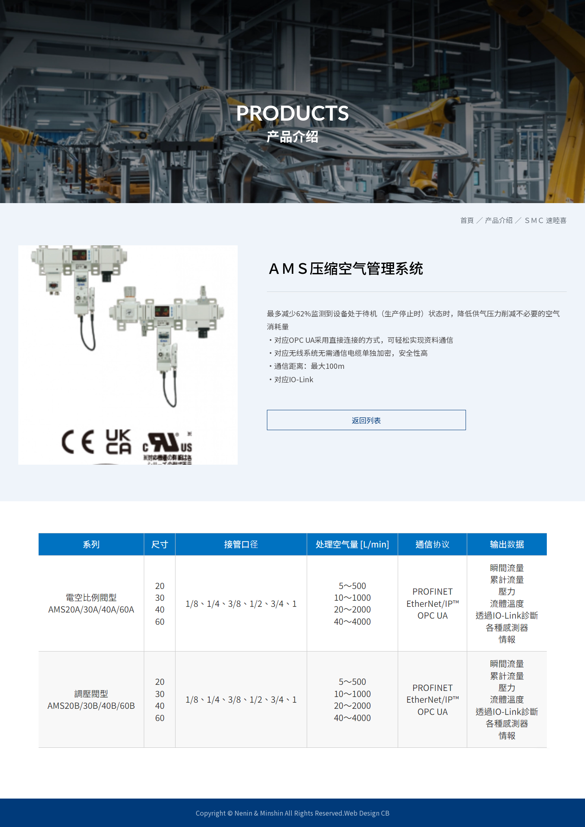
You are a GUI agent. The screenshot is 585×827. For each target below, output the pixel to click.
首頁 (467, 220)
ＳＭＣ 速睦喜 (545, 220)
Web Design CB (367, 812)
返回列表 (339, 420)
